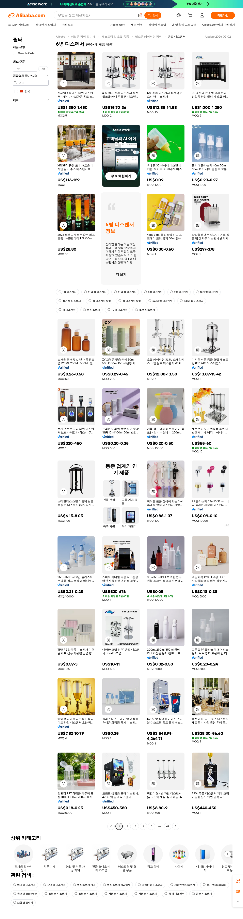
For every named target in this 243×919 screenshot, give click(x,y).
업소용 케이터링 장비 (148, 36)
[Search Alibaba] (96, 15)
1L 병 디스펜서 (117, 309)
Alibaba (60, 36)
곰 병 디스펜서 (174, 893)
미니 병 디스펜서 (24, 884)
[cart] (191, 16)
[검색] (152, 15)
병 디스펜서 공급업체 (116, 884)
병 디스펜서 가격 (84, 884)
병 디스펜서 (67, 309)
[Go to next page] (175, 826)
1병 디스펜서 (67, 292)
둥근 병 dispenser (214, 884)
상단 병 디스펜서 (54, 884)
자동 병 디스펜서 (115, 893)
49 (167, 826)
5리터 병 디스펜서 (160, 301)
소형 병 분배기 (23, 902)
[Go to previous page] (111, 826)
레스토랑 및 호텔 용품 (115, 36)
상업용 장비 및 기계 (83, 36)
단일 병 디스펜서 (95, 292)
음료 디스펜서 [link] (176, 36)
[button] (140, 15)
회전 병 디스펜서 (207, 292)
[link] (237, 880)
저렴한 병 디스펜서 (150, 884)
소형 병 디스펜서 (56, 893)
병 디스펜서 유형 (99, 301)
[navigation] (31, 432)
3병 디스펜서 (153, 292)
